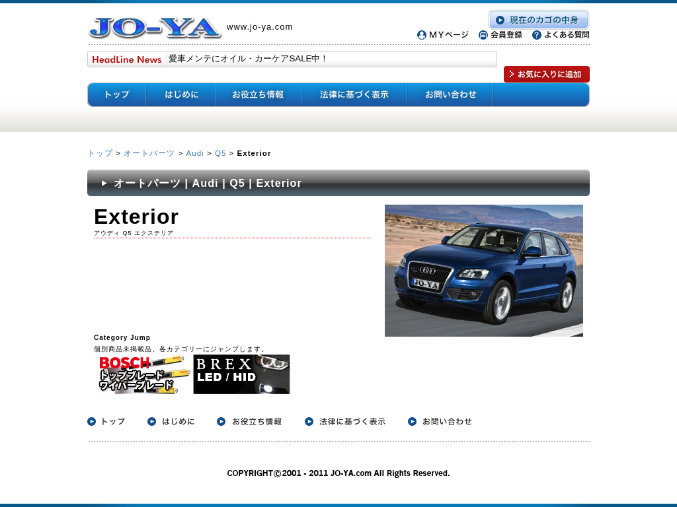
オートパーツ (149, 153)
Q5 (220, 153)
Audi (195, 153)
